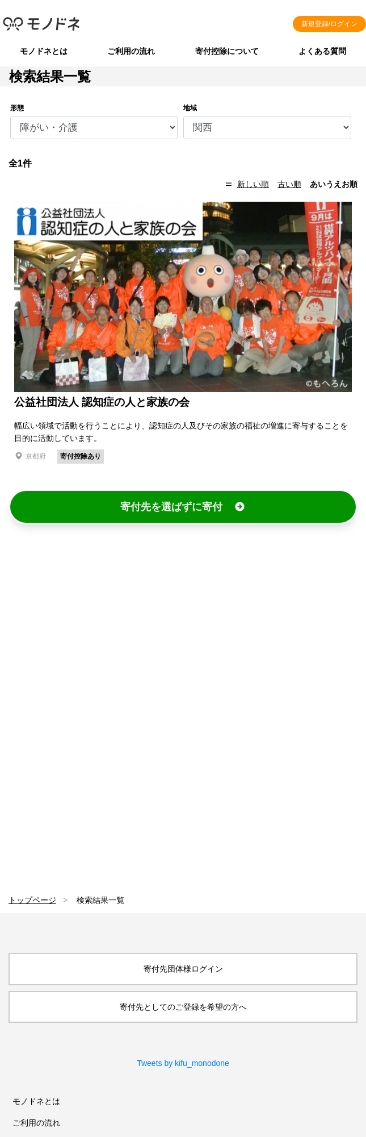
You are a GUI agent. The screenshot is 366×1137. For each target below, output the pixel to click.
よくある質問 (322, 51)
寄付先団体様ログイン (183, 968)
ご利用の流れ (131, 51)
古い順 (289, 184)
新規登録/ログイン (329, 24)
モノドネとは (44, 51)
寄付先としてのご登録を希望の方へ (183, 1006)
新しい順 (253, 184)
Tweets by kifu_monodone (183, 1063)
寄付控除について (227, 51)
